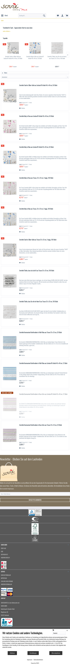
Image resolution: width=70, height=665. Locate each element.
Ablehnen (12, 653)
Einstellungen (33, 653)
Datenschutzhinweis (38, 660)
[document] (35, 641)
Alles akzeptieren (56, 653)
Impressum (29, 660)
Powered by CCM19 (35, 663)
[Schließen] (67, 630)
